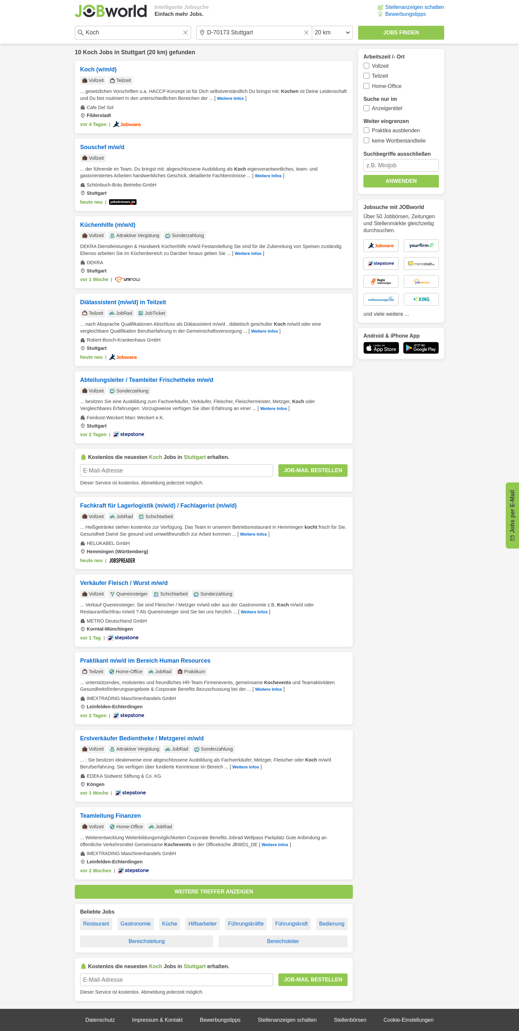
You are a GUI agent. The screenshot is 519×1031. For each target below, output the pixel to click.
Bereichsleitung (146, 941)
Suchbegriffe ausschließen (397, 154)
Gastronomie (135, 924)
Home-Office (387, 86)
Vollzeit (380, 66)
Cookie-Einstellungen (409, 1020)
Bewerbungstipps (405, 14)
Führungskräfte (246, 924)
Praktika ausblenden (396, 130)
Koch (90, 52)
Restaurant (96, 924)
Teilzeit (380, 76)
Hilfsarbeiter (202, 924)
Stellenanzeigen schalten (414, 7)
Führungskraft (291, 924)
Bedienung (332, 924)
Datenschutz (100, 1020)
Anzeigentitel (387, 108)
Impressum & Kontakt (157, 1020)
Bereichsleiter (283, 941)
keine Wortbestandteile (399, 141)
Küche (169, 924)
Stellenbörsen (350, 1020)
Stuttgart (133, 52)
